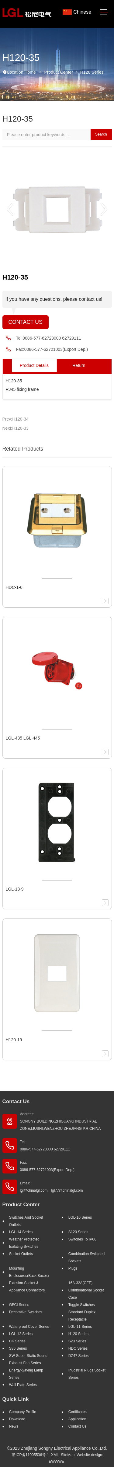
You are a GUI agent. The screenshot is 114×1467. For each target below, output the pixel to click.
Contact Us (26, 322)
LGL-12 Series (21, 1334)
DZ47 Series (78, 1356)
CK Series (17, 1341)
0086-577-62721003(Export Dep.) (56, 349)
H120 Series (92, 72)
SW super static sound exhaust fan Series (28, 1359)
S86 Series (18, 1348)
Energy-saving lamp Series (26, 1374)
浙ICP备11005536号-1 (30, 1455)
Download (17, 1419)
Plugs (73, 1268)
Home (30, 72)
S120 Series (78, 1232)
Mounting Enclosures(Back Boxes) (29, 1272)
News (13, 1426)
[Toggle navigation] (104, 12)
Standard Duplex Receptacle (81, 1315)
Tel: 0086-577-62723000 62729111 (45, 1145)
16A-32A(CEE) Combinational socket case (86, 1290)
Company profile (22, 1412)
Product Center (58, 72)
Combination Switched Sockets (86, 1257)
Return (78, 365)
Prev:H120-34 (15, 419)
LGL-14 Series (21, 1232)
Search (101, 134)
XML (55, 1455)
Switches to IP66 (82, 1239)
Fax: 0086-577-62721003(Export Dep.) (47, 1166)
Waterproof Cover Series (29, 1326)
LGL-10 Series (80, 1217)
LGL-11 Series (80, 1326)
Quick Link (15, 1399)
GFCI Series (19, 1305)
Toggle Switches (81, 1305)
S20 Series (77, 1341)
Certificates (77, 1412)
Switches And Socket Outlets (26, 1221)
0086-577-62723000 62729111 (51, 338)
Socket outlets (21, 1254)
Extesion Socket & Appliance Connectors (27, 1286)
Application (77, 1419)
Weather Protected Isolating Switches (24, 1243)
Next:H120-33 (15, 428)
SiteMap (67, 1455)
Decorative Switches (25, 1312)
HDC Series (78, 1348)
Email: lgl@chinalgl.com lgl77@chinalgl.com (51, 1187)
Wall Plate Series (23, 1385)
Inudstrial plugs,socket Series (86, 1374)
